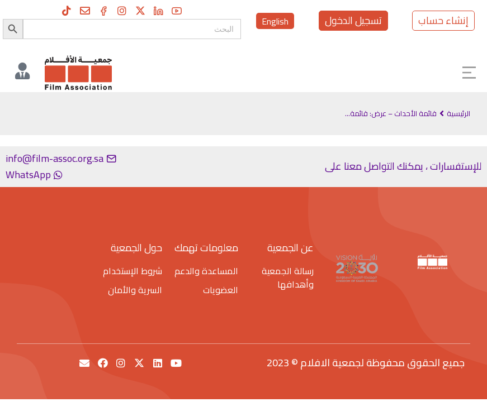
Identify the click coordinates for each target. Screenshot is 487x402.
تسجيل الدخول (353, 20)
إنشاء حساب (443, 20)
